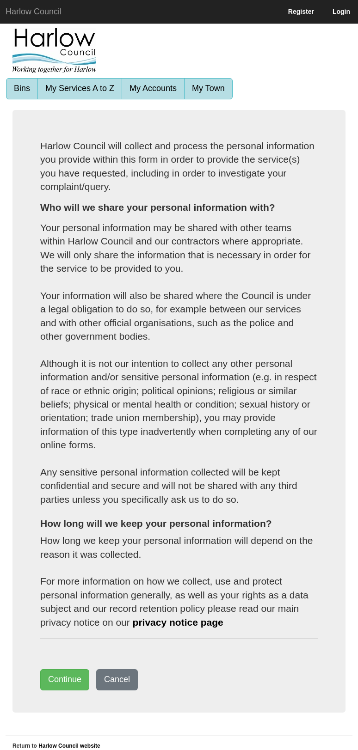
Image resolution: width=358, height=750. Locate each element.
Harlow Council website (69, 746)
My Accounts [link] (153, 88)
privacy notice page (178, 622)
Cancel (117, 679)
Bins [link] (22, 88)
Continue (64, 679)
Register (301, 11)
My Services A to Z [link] (79, 88)
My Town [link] (208, 88)
